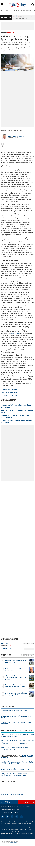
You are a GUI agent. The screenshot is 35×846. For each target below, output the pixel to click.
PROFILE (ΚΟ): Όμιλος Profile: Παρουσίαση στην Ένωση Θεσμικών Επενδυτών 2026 (17, 735)
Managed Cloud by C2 (14, 842)
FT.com (3, 812)
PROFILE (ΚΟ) (4, 643)
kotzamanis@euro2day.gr (14, 137)
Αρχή (26, 802)
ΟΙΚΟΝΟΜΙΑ (10, 32)
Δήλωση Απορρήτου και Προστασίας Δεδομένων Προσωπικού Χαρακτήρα (17, 834)
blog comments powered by (12, 794)
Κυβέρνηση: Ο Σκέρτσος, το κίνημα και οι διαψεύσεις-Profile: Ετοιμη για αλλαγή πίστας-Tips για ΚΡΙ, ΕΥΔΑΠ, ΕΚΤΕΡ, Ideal (17, 716)
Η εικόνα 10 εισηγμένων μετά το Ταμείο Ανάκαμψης (15, 710)
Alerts (9, 645)
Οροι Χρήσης (26, 806)
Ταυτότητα (4, 806)
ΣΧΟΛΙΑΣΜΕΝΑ (27, 655)
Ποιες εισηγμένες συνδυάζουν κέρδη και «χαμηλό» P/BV (15, 661)
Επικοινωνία (11, 806)
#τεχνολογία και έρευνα (9, 392)
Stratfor (9, 812)
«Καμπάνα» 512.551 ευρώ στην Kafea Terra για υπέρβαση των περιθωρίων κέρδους (15, 677)
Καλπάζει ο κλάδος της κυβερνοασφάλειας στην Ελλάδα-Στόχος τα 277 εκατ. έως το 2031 (17, 762)
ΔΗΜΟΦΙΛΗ (6, 655)
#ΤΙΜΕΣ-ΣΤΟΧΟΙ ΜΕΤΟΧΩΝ (23, 11)
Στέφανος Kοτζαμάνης (16, 136)
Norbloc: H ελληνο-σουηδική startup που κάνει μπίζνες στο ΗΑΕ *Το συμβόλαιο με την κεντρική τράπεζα (16, 768)
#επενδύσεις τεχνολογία (9, 389)
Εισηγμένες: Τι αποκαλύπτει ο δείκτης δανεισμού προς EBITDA (16, 694)
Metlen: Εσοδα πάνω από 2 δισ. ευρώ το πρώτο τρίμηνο (16, 669)
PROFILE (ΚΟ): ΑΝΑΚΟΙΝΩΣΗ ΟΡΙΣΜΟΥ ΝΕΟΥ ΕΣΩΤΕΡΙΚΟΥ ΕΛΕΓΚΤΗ (15, 748)
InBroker (3, 825)
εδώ (17, 18)
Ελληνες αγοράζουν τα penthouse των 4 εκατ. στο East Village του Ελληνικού (16, 686)
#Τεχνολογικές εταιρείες (9, 395)
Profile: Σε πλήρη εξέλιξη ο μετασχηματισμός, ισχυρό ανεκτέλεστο (16, 722)
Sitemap (19, 806)
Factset (16, 812)
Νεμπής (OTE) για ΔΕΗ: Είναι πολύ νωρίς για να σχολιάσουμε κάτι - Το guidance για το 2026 (15, 774)
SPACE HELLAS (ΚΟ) (6, 649)
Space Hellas (15, 333)
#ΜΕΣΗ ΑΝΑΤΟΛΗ (6, 11)
